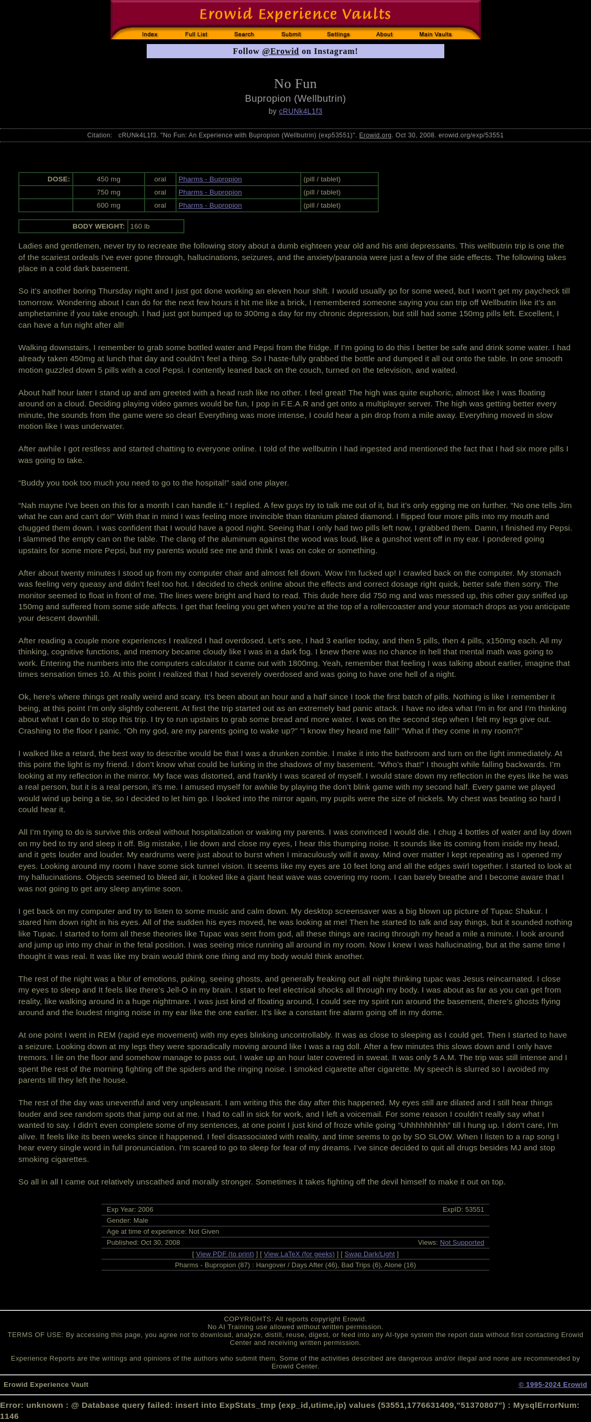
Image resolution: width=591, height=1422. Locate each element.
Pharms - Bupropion (210, 179)
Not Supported (462, 1242)
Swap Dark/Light (370, 1254)
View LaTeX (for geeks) (299, 1254)
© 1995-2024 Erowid (553, 1384)
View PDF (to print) (225, 1254)
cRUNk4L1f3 (300, 111)
